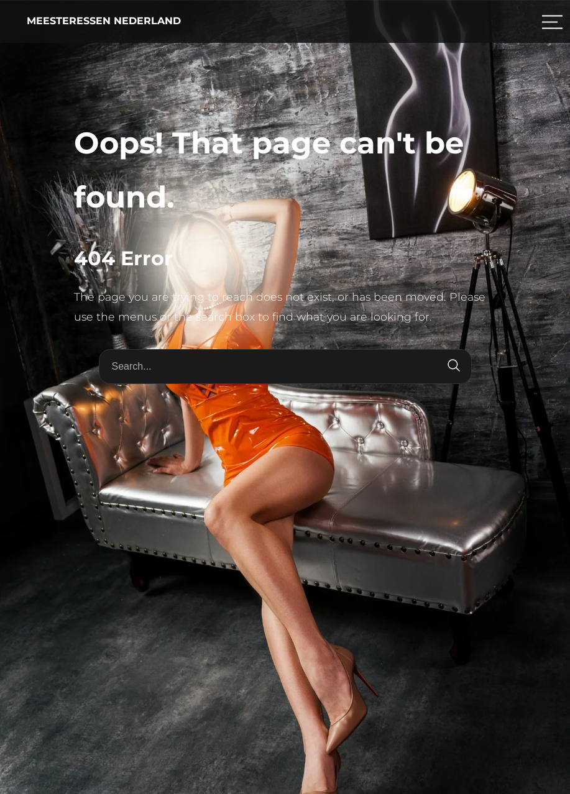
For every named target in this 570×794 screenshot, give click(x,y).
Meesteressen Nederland (104, 21)
